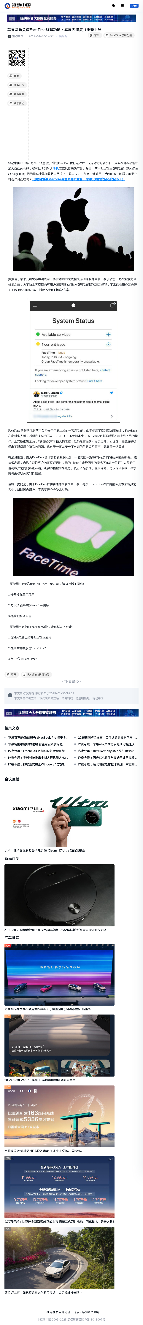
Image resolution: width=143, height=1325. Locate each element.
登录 (134, 5)
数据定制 (16, 94)
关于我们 (16, 103)
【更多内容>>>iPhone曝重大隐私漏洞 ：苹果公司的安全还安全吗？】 (78, 179)
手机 (56, 168)
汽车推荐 (11, 938)
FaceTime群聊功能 (118, 35)
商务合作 (16, 85)
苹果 (94, 35)
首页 (13, 76)
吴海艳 (63, 36)
